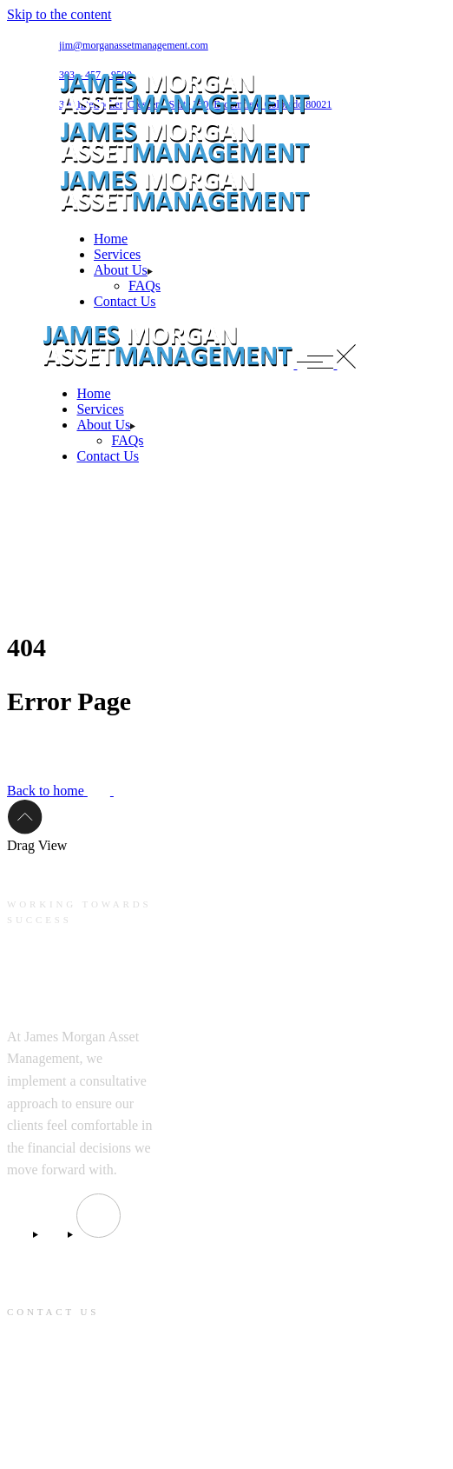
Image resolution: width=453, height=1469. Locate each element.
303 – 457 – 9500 (52, 1444)
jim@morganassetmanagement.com (133, 45)
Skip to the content (59, 14)
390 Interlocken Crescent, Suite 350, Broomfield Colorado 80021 (74, 1389)
